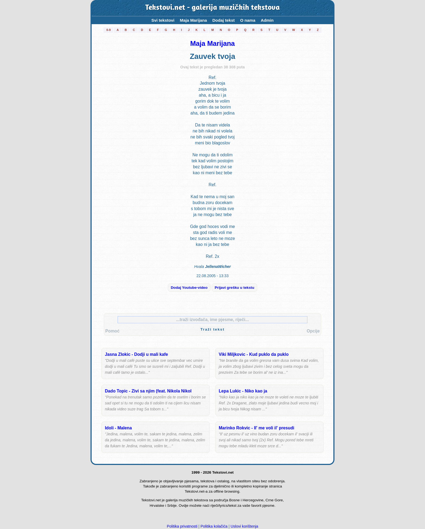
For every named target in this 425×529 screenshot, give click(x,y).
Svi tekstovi (163, 20)
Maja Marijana (193, 20)
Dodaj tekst (223, 20)
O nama (247, 20)
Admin (267, 20)
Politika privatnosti (182, 526)
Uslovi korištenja (244, 526)
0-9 (108, 29)
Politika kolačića (214, 526)
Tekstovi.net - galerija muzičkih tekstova (212, 8)
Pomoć (112, 331)
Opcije (313, 331)
